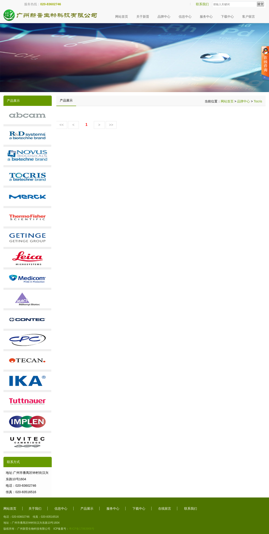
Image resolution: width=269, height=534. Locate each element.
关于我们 (35, 508)
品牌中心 (163, 16)
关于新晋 (142, 16)
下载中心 (227, 16)
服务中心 (206, 16)
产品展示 (86, 508)
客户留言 (248, 16)
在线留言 (164, 508)
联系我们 (202, 4)
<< (61, 125)
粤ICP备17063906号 (81, 528)
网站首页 (121, 16)
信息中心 (185, 16)
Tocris (258, 101)
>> (111, 125)
